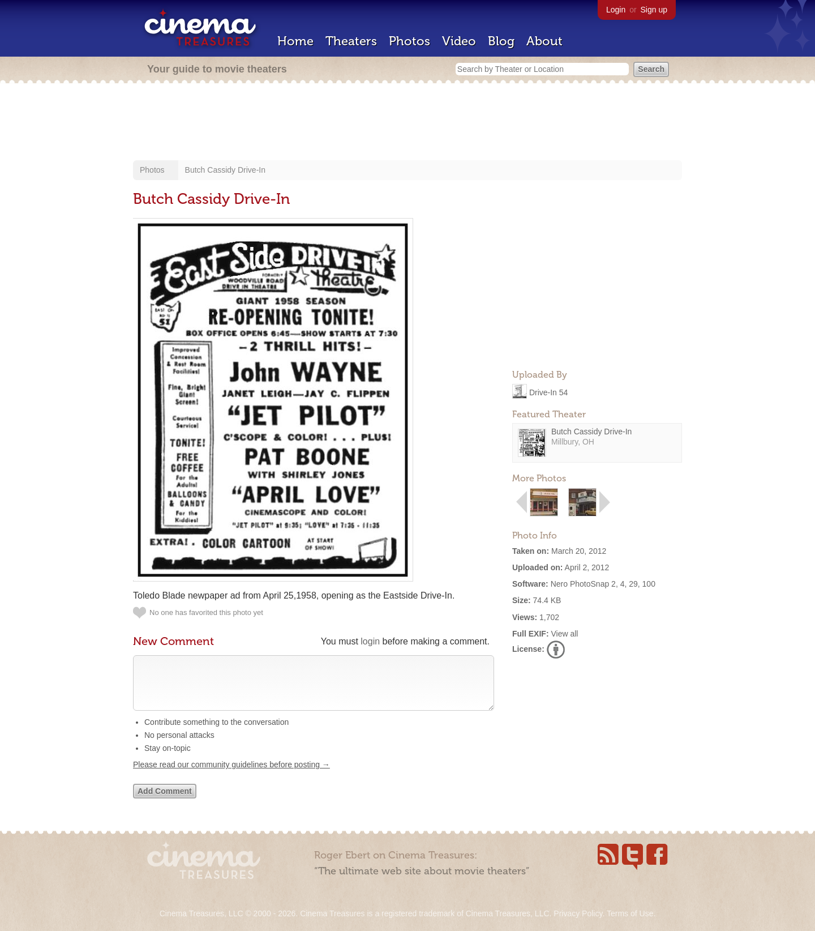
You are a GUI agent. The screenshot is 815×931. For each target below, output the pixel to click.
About (544, 41)
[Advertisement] (407, 122)
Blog (501, 41)
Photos (409, 41)
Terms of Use (630, 913)
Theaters (351, 41)
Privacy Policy (578, 913)
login (370, 641)
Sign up (654, 9)
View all (564, 633)
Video (459, 41)
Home (295, 41)
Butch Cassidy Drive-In (225, 169)
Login (615, 9)
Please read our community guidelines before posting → (231, 775)
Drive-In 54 (548, 391)
